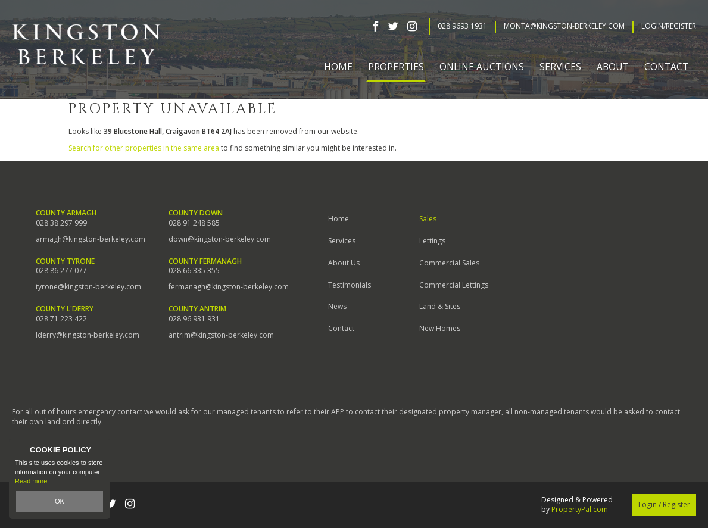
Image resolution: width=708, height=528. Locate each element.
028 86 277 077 (61, 271)
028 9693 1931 (462, 26)
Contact (666, 66)
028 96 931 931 (194, 319)
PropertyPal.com (579, 509)
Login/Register (668, 26)
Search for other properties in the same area (143, 148)
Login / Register (664, 504)
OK (59, 501)
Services (341, 241)
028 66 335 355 (194, 271)
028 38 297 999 (61, 223)
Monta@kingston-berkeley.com (564, 26)
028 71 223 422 (61, 319)
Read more (31, 481)
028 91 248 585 (194, 223)
